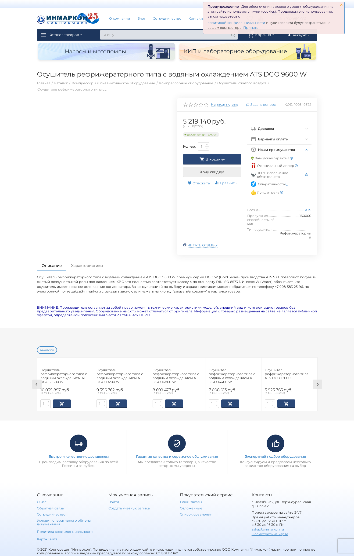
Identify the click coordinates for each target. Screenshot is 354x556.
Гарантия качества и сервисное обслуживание (177, 456)
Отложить (199, 183)
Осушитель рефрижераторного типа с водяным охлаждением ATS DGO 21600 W (64, 375)
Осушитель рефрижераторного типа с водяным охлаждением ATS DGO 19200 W (120, 375)
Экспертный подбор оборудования (275, 456)
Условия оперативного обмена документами (64, 522)
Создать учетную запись (129, 508)
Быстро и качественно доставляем (79, 456)
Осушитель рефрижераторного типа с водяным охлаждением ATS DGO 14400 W (232, 375)
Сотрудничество (167, 18)
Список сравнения (196, 514)
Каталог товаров (67, 35)
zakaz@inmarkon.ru (268, 529)
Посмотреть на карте (270, 533)
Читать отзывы (203, 245)
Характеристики (87, 265)
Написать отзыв (224, 104)
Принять (250, 28)
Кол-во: (189, 146)
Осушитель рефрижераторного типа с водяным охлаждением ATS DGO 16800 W (176, 375)
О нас (41, 501)
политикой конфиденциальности (236, 23)
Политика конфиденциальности (65, 531)
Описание (52, 265)
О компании (119, 18)
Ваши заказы (191, 501)
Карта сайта (47, 539)
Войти (113, 501)
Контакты (197, 18)
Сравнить (225, 183)
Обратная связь (50, 508)
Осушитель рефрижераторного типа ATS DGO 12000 (286, 374)
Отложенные (191, 508)
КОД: (289, 104)
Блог (141, 18)
